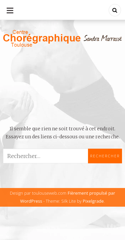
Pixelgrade (93, 201)
